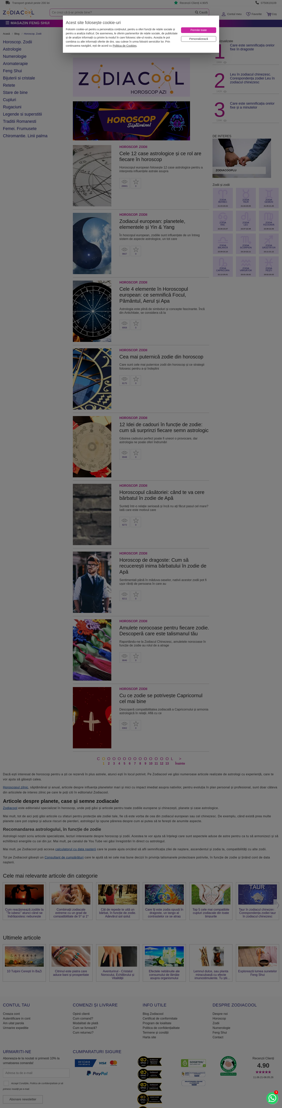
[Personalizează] (198, 39)
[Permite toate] (198, 30)
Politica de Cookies (125, 45)
